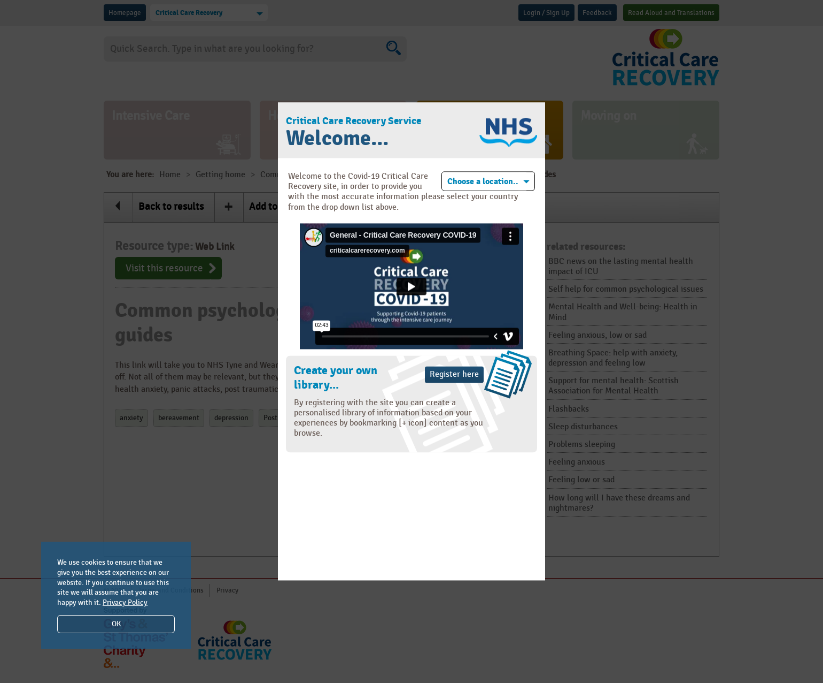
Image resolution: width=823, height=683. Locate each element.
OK (116, 623)
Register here (454, 374)
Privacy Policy (125, 602)
